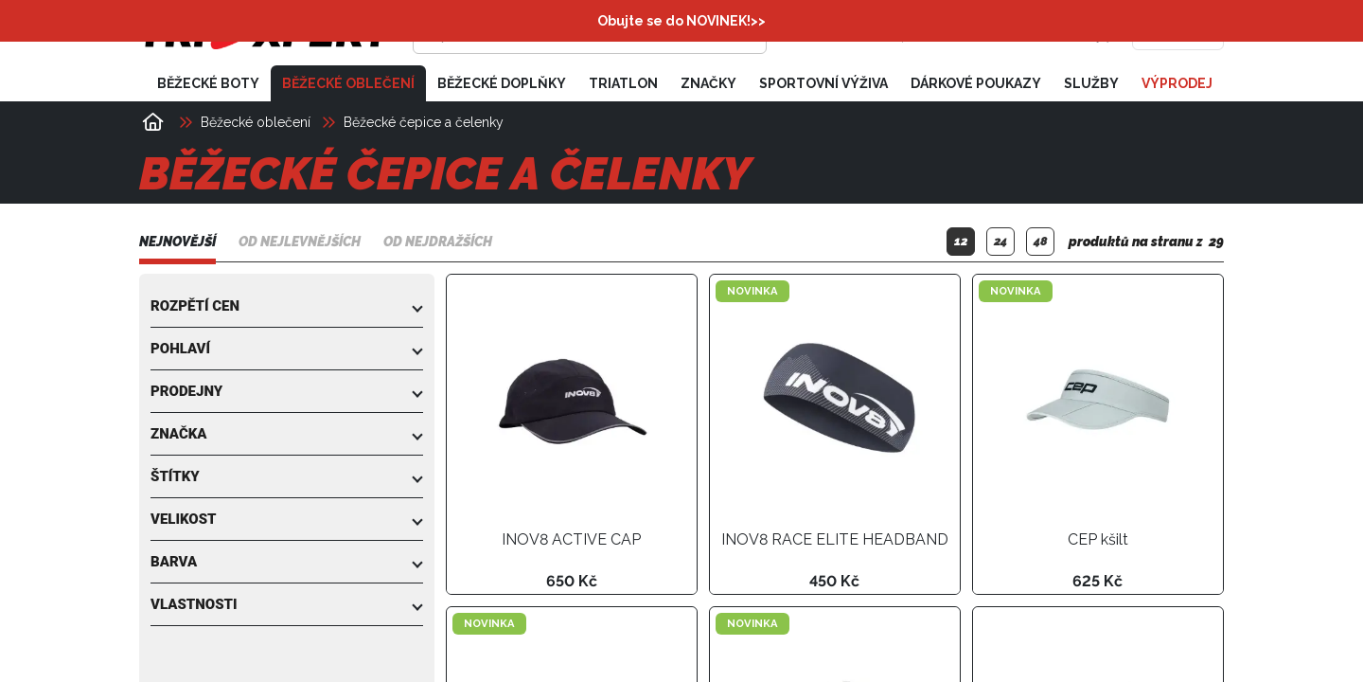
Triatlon (623, 83)
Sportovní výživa (823, 83)
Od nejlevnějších (300, 241)
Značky (708, 83)
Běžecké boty (208, 83)
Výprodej (1177, 83)
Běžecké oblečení (348, 83)
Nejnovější (177, 241)
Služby (1091, 83)
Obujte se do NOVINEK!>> (681, 20)
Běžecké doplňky (501, 83)
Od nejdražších (437, 241)
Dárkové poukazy (976, 83)
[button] (286, 306)
